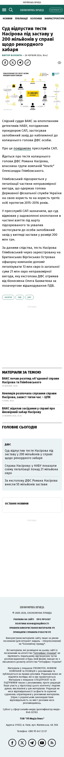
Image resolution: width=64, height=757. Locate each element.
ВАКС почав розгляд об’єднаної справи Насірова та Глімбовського (30, 380)
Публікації (21, 18)
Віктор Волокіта (12, 55)
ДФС (29, 297)
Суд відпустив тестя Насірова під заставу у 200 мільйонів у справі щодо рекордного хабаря (29, 454)
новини (7, 18)
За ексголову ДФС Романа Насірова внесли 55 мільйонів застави (31, 482)
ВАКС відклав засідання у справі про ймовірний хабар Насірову (28, 410)
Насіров (8, 297)
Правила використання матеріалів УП (32, 628)
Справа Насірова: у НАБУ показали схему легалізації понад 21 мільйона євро (31, 469)
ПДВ (19, 297)
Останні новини (17, 503)
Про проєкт (44, 619)
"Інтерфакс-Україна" (44, 653)
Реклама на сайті (23, 619)
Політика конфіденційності (32, 623)
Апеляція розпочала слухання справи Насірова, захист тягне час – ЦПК (29, 395)
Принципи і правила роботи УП (32, 632)
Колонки (36, 18)
